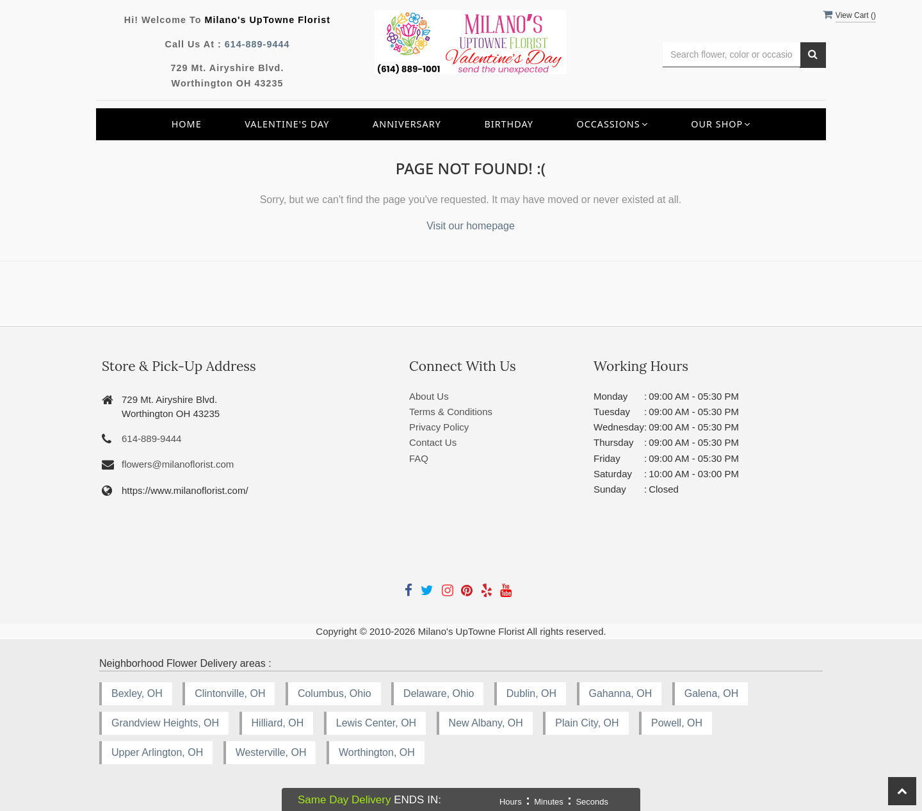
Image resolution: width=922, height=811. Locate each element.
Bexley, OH (137, 693)
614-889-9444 (257, 44)
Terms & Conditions (450, 411)
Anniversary (407, 124)
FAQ (418, 458)
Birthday (508, 124)
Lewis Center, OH (376, 722)
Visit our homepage (470, 225)
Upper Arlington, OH (157, 752)
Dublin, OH (531, 693)
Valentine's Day (287, 124)
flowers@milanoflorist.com (178, 464)
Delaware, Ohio (438, 693)
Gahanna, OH (620, 693)
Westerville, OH (271, 752)
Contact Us (433, 442)
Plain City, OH (587, 722)
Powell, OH (676, 722)
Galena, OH (711, 693)
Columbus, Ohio (334, 693)
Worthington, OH (377, 752)
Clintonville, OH (230, 693)
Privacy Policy (439, 427)
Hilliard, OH (278, 722)
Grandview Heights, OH (165, 722)
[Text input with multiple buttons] (731, 54)
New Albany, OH (486, 722)
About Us (429, 396)
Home (187, 124)
